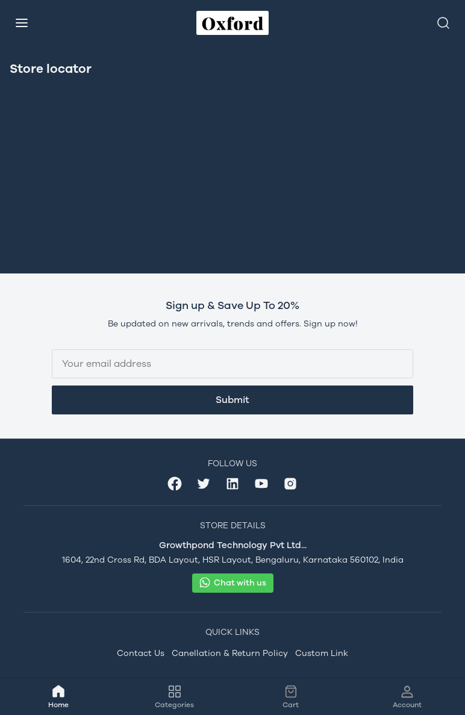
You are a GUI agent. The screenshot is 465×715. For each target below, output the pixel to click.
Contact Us (140, 653)
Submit (232, 399)
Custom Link (321, 653)
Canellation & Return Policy (230, 653)
